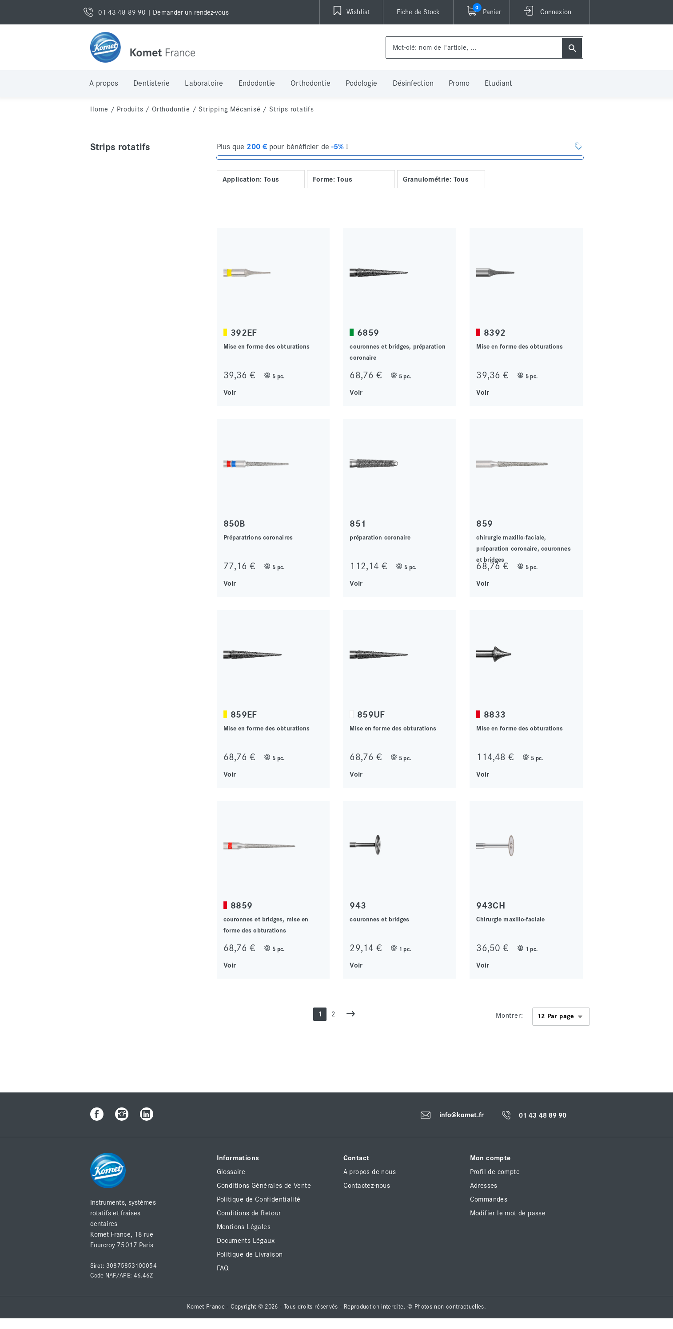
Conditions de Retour (249, 1213)
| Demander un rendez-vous (188, 12)
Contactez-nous (366, 1185)
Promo (459, 83)
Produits (130, 109)
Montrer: (509, 1015)
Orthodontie (311, 83)
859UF (371, 714)
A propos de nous (369, 1171)
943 (358, 905)
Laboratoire (204, 83)
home (99, 109)
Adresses (484, 1185)
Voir (229, 392)
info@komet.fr (461, 1115)
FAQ (223, 1268)
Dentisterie (151, 83)
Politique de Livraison (250, 1254)
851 (358, 523)
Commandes (489, 1199)
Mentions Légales (244, 1226)
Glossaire (231, 1171)
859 (484, 523)
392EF (244, 332)
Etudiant (498, 83)
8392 (495, 332)
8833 (495, 714)
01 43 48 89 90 (542, 1115)
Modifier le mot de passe (508, 1213)
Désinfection (413, 83)
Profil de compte (495, 1171)
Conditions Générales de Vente (264, 1185)
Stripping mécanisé (229, 109)
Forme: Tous (332, 179)
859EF (244, 714)
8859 (241, 905)
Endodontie (257, 83)
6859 (368, 332)
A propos (104, 83)
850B (234, 523)
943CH (490, 905)
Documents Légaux (246, 1240)
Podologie (362, 83)
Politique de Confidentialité (259, 1199)
